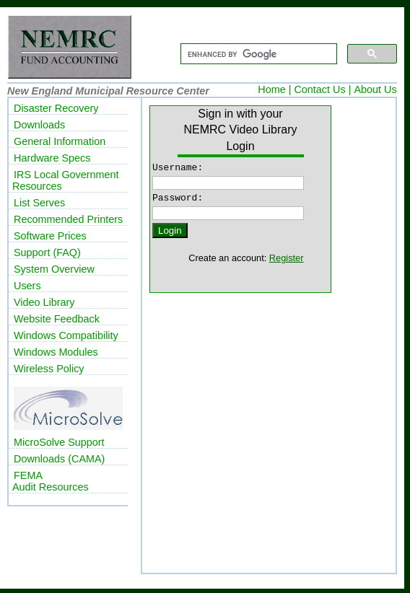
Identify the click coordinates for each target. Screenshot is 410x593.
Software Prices (50, 236)
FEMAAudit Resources (50, 481)
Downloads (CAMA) (59, 459)
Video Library (44, 302)
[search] (257, 54)
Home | (274, 89)
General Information (59, 141)
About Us (375, 89)
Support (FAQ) (47, 252)
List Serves (39, 202)
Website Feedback (57, 319)
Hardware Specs (52, 158)
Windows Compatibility (66, 335)
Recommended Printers (68, 219)
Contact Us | (322, 89)
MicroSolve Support (59, 442)
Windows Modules (56, 352)
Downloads (39, 125)
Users (27, 285)
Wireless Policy (49, 368)
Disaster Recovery (56, 108)
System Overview (54, 269)
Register (286, 262)
